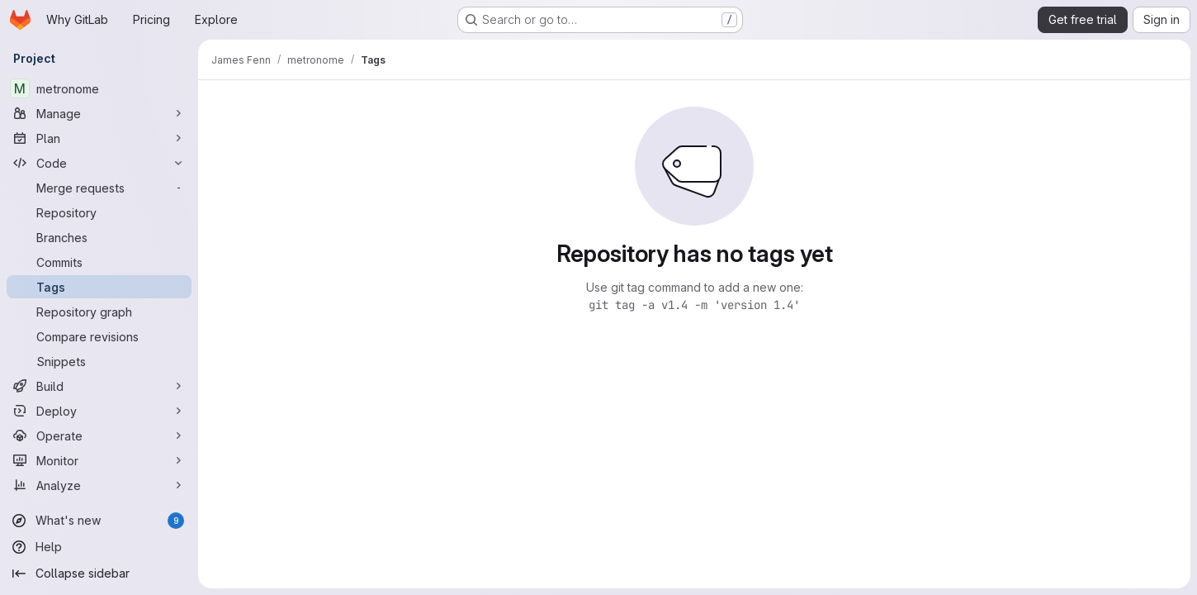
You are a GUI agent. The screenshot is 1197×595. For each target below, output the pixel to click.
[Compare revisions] (99, 336)
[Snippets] (99, 361)
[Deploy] (99, 410)
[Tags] (99, 286)
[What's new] (99, 520)
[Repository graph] (99, 311)
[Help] (99, 547)
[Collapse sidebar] (99, 573)
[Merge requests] (99, 187)
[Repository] (99, 212)
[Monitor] (99, 460)
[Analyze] (99, 485)
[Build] (99, 385)
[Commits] (99, 262)
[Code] (99, 162)
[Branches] (99, 237)
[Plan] (99, 138)
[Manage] (99, 113)
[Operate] (99, 435)
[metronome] (99, 88)
